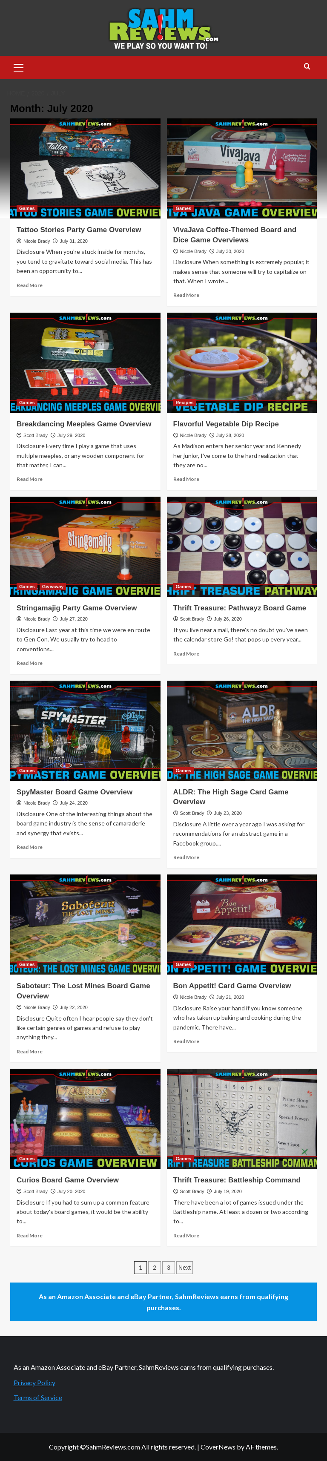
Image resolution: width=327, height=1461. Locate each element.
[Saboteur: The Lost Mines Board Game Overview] (85, 924)
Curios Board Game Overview (68, 1180)
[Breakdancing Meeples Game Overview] (85, 363)
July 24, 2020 (73, 802)
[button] (18, 66)
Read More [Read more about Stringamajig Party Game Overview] (30, 663)
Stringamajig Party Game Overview (77, 608)
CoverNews (218, 1447)
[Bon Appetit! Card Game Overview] (242, 924)
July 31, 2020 (73, 241)
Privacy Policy (34, 1382)
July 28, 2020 (230, 435)
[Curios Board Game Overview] (85, 1119)
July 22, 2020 (73, 1007)
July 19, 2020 (227, 1191)
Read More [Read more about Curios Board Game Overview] (30, 1235)
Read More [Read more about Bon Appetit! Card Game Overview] (186, 1041)
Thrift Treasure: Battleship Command (237, 1180)
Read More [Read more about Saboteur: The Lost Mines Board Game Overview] (30, 1051)
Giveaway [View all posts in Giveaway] (53, 586)
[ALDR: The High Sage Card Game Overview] (242, 731)
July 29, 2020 (71, 435)
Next (184, 1267)
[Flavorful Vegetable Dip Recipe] (242, 363)
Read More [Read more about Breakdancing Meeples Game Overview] (30, 479)
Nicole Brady (36, 241)
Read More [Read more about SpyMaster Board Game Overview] (30, 847)
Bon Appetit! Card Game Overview (232, 986)
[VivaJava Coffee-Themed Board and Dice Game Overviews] (242, 168)
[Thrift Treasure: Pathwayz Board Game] (242, 547)
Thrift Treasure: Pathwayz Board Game (240, 608)
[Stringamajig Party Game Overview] (85, 547)
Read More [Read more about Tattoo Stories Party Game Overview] (30, 285)
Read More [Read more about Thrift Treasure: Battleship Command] (186, 1235)
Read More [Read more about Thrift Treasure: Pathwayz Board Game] (186, 653)
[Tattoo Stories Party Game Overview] (85, 168)
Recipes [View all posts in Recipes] (185, 402)
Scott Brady (35, 435)
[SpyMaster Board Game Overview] (85, 731)
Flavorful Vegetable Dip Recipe (226, 424)
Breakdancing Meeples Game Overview (84, 424)
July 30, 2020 (230, 251)
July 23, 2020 (227, 813)
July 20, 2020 (71, 1191)
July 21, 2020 (230, 997)
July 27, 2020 (73, 618)
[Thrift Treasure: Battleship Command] (242, 1119)
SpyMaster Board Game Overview (74, 792)
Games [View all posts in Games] (27, 208)
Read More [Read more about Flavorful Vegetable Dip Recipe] (186, 479)
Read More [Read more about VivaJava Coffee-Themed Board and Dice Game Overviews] (186, 295)
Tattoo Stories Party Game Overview (79, 230)
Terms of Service (38, 1397)
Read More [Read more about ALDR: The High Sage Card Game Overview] (186, 857)
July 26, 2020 (227, 618)
